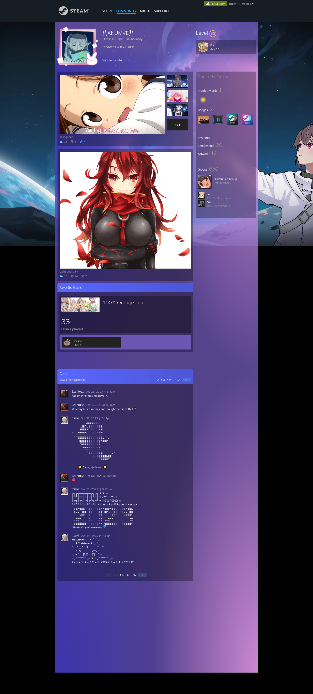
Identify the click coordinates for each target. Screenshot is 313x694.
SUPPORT (161, 11)
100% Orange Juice (125, 302)
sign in (232, 3)
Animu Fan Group (225, 179)
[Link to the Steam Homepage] (77, 14)
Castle (78, 341)
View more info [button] (112, 60)
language (246, 3)
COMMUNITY (126, 11)
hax (209, 201)
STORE (107, 11)
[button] (226, 33)
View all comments (72, 379)
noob (210, 194)
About (145, 11)
